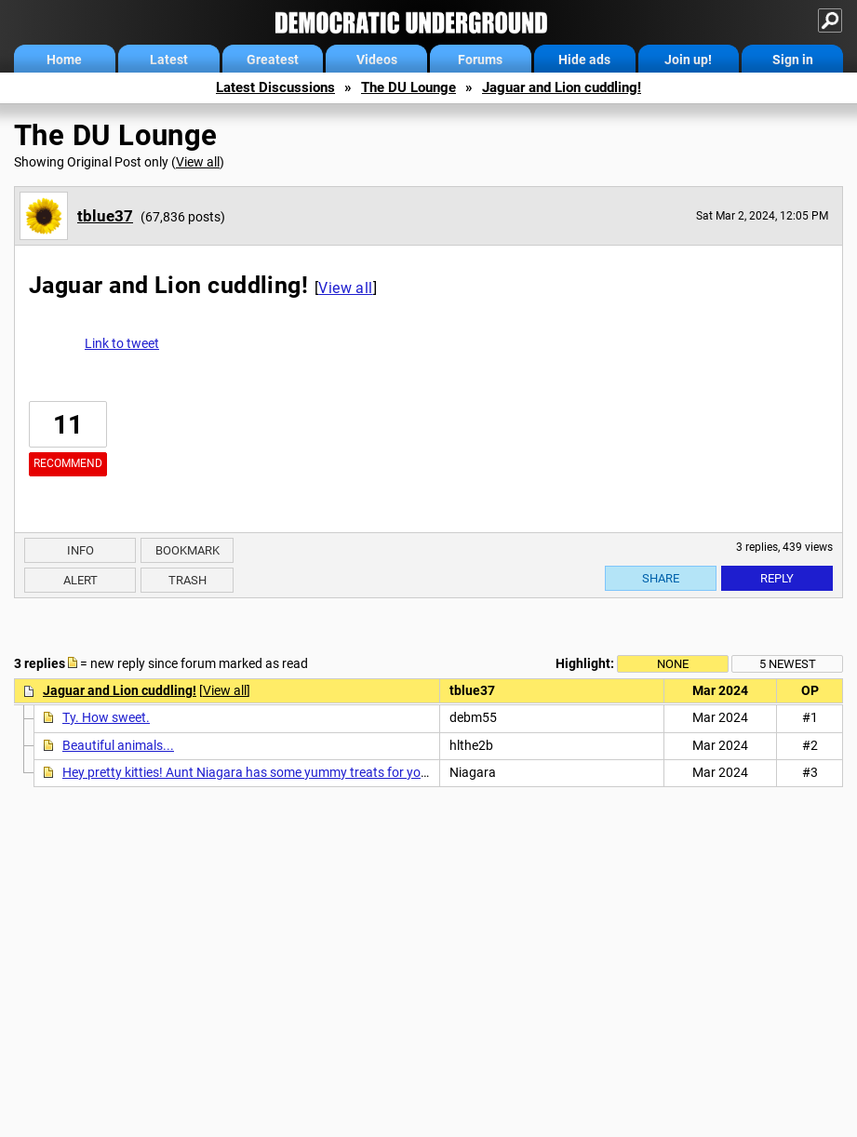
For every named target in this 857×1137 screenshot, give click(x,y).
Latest (169, 59)
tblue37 (105, 216)
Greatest (273, 59)
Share (660, 578)
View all (198, 161)
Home (64, 59)
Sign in (792, 59)
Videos (376, 59)
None (673, 664)
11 (68, 424)
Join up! (688, 59)
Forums (480, 59)
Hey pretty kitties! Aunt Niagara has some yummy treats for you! (247, 772)
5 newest (787, 664)
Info (80, 550)
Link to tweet (122, 343)
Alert (80, 580)
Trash (187, 580)
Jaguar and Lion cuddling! (561, 87)
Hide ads (584, 59)
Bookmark (187, 550)
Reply (777, 578)
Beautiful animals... (118, 745)
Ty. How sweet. (106, 717)
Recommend (67, 463)
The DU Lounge (408, 87)
